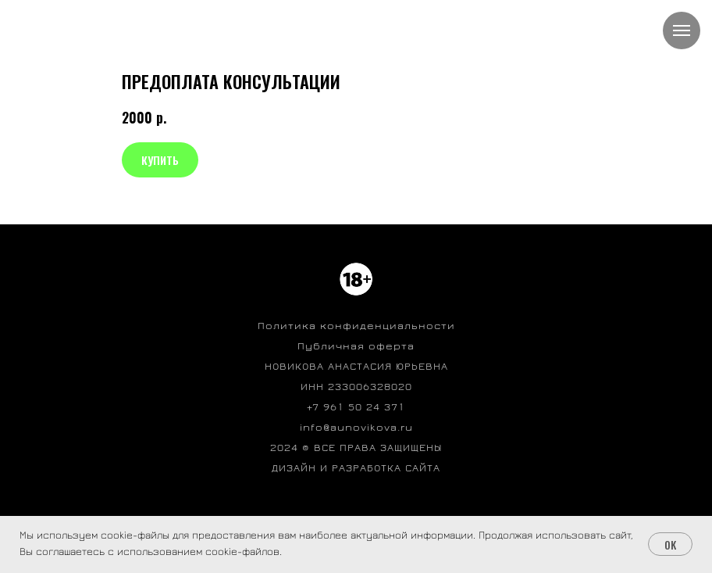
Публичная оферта (356, 346)
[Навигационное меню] (681, 30)
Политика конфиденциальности (356, 326)
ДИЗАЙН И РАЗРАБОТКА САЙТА (356, 468)
